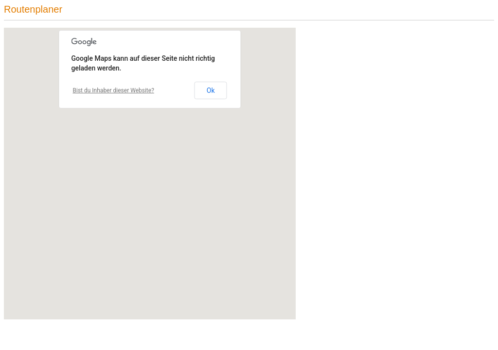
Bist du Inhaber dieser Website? (113, 90)
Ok (211, 90)
